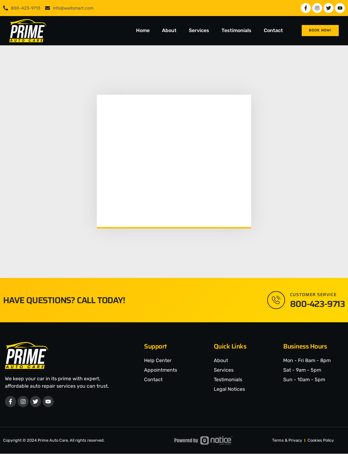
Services (199, 30)
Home (143, 30)
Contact (273, 30)
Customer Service (313, 294)
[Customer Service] (276, 300)
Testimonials (236, 30)
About (169, 30)
